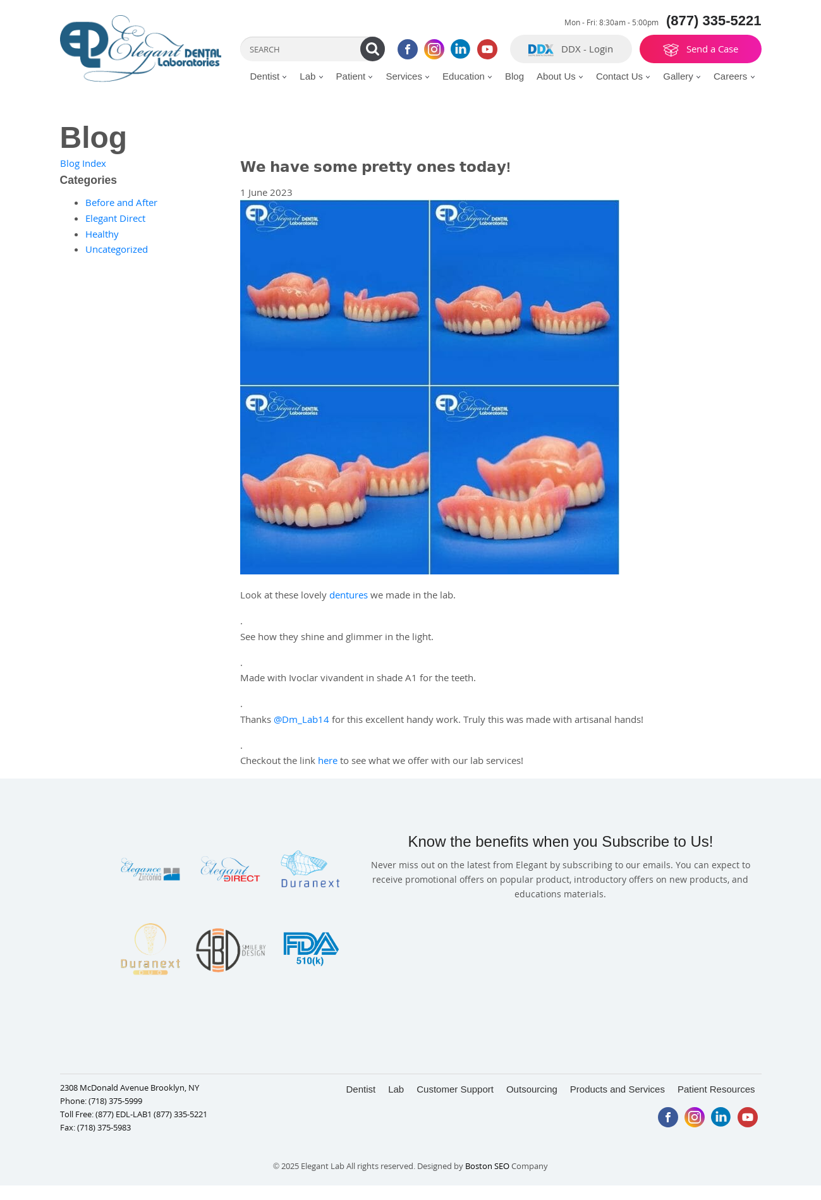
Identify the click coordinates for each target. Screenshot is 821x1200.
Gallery (682, 76)
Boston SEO (488, 1166)
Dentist (268, 76)
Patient (355, 76)
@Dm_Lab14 (301, 719)
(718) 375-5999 (115, 1100)
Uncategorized (116, 249)
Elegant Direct (115, 218)
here (328, 760)
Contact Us (623, 76)
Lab (311, 76)
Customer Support (455, 1089)
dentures (348, 594)
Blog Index (83, 163)
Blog (514, 76)
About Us (560, 76)
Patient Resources (716, 1089)
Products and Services (617, 1089)
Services (408, 76)
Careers (734, 76)
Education (467, 76)
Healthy (102, 233)
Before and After (121, 202)
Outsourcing (531, 1089)
